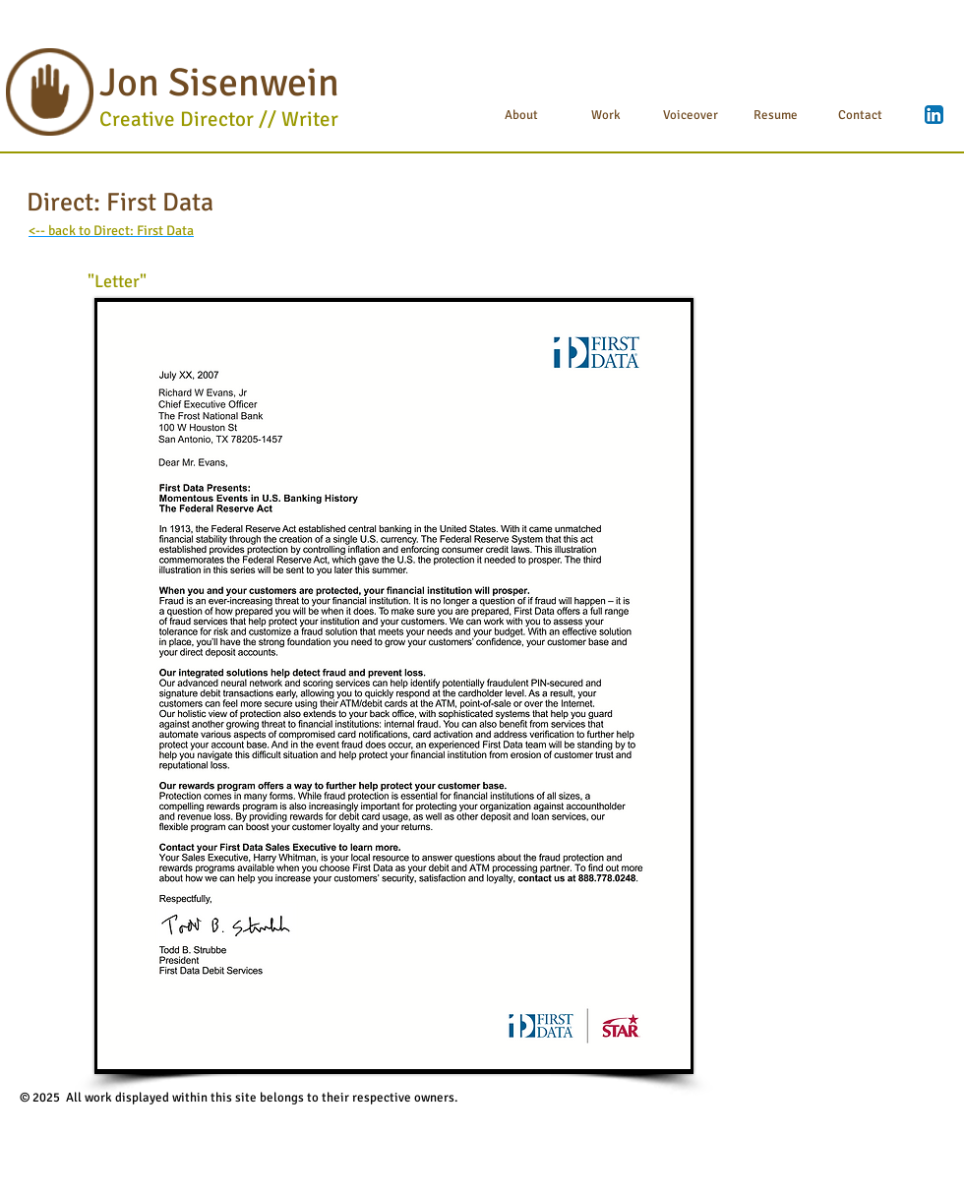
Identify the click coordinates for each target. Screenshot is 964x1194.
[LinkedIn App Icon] (934, 114)
